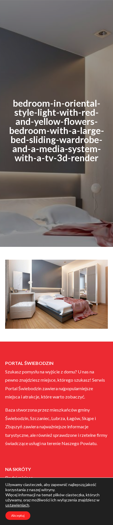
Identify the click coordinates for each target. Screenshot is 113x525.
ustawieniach (17, 505)
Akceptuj (18, 515)
